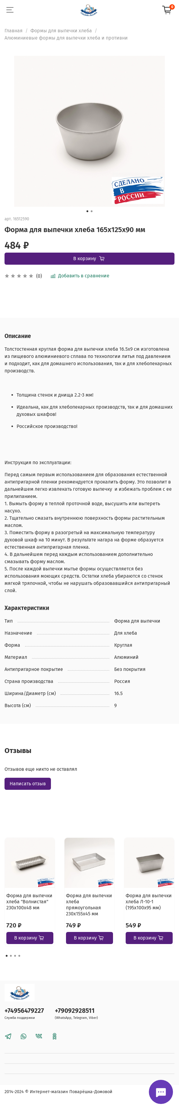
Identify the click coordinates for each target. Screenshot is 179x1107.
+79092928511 (75, 1011)
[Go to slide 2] (92, 211)
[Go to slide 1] (87, 211)
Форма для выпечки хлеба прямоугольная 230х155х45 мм (89, 905)
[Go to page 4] (19, 956)
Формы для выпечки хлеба (61, 30)
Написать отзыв (28, 783)
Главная (14, 30)
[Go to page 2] (11, 956)
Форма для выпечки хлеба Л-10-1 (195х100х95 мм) (149, 902)
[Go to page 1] (7, 956)
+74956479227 (24, 1011)
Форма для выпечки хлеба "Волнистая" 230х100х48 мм (29, 902)
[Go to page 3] (15, 956)
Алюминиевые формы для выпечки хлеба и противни (66, 38)
